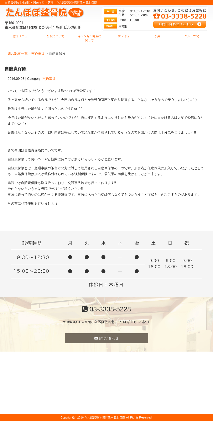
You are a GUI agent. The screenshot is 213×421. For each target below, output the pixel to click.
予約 (157, 36)
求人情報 (123, 36)
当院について (55, 36)
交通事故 (38, 53)
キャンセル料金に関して (89, 38)
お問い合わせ (106, 338)
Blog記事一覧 (18, 53)
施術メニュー (21, 36)
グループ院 (191, 36)
